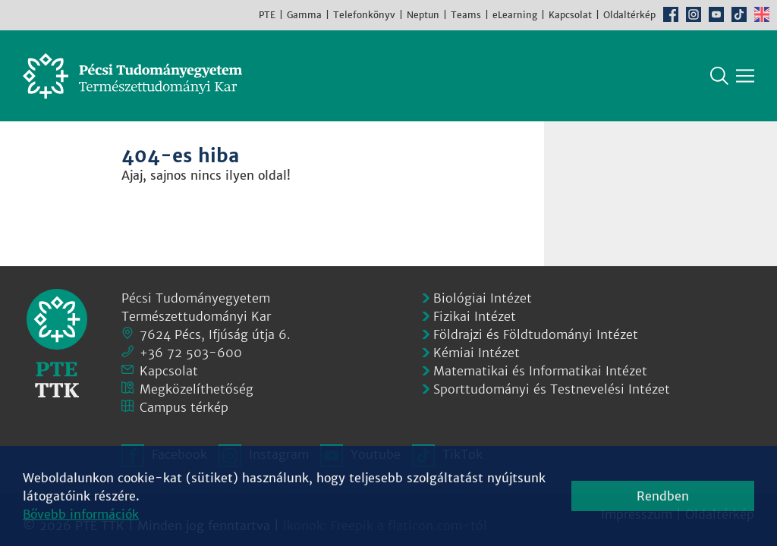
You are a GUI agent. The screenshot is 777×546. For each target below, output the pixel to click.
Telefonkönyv (364, 14)
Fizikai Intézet (474, 316)
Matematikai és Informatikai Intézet (540, 370)
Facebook (670, 14)
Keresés (719, 76)
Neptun (423, 14)
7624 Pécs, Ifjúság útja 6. (215, 334)
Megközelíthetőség (196, 389)
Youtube (716, 14)
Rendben (663, 496)
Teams (466, 14)
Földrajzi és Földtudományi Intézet (535, 334)
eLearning (514, 14)
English (761, 14)
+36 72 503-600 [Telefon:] (191, 352)
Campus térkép (184, 407)
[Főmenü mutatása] (745, 76)
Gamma (304, 14)
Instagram (693, 14)
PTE (267, 14)
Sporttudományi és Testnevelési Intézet (551, 389)
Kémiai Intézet (476, 352)
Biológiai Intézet (482, 298)
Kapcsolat (570, 14)
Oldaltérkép (629, 14)
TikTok (739, 14)
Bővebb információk (81, 514)
